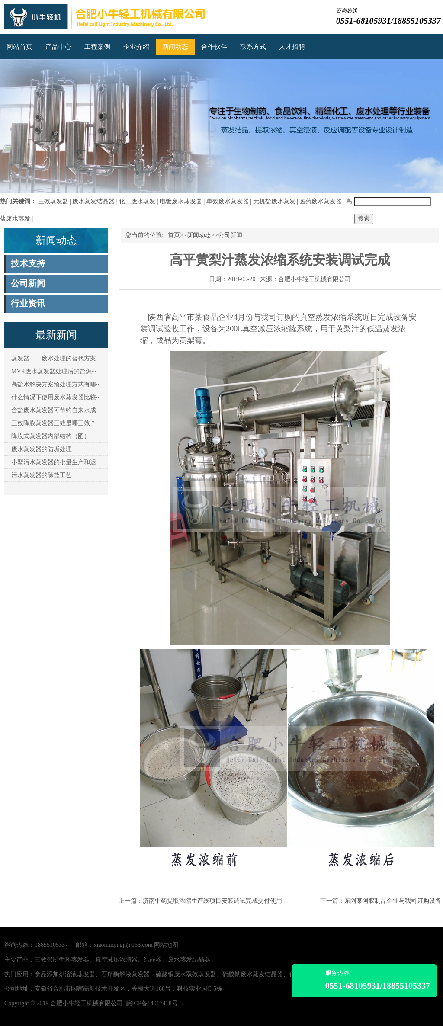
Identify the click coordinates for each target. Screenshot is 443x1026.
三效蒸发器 (53, 201)
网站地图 (166, 945)
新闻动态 (175, 46)
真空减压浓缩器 (116, 959)
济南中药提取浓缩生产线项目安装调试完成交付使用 (212, 901)
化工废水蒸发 (137, 201)
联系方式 (253, 46)
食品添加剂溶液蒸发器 (65, 974)
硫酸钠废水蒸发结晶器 (252, 974)
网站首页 (19, 46)
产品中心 (58, 46)
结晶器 (153, 959)
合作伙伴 (214, 46)
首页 (174, 235)
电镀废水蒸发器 (181, 201)
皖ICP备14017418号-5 (154, 1003)
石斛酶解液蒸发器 (125, 974)
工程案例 (97, 46)
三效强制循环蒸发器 (62, 959)
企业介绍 (136, 46)
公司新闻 (230, 235)
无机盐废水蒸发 (274, 201)
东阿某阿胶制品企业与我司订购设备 (392, 901)
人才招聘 (292, 46)
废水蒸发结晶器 (93, 201)
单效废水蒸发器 (227, 201)
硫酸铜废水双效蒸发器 (186, 974)
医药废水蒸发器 (320, 201)
